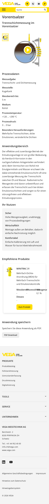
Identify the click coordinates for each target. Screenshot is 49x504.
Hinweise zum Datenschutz (14, 481)
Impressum (41, 473)
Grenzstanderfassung (11, 375)
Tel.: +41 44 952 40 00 (11, 443)
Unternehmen (10, 416)
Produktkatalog (8, 366)
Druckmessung (8, 380)
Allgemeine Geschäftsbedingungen (17, 473)
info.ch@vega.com (10, 447)
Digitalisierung (8, 385)
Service (6, 406)
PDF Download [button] (10, 335)
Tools (5, 396)
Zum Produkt (24, 307)
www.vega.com (8, 450)
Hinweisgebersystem (11, 488)
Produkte (7, 361)
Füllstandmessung (10, 371)
